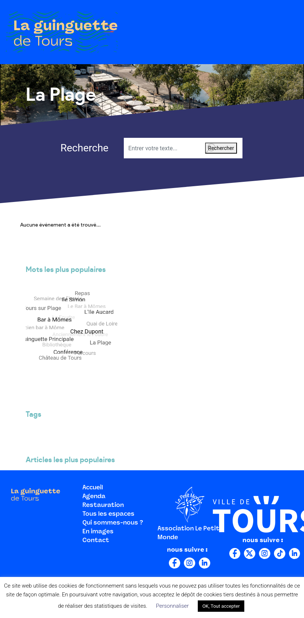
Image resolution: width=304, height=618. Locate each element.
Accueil (92, 488)
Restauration (103, 505)
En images (98, 532)
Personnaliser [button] (172, 606)
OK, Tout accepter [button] (221, 606)
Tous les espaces (108, 514)
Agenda (93, 497)
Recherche (73, 148)
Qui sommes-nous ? (112, 523)
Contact (95, 541)
